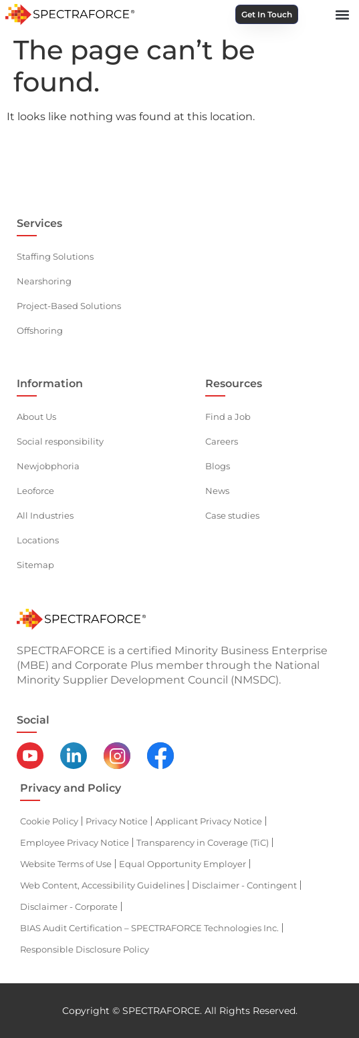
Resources (233, 383)
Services (39, 223)
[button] (343, 14)
